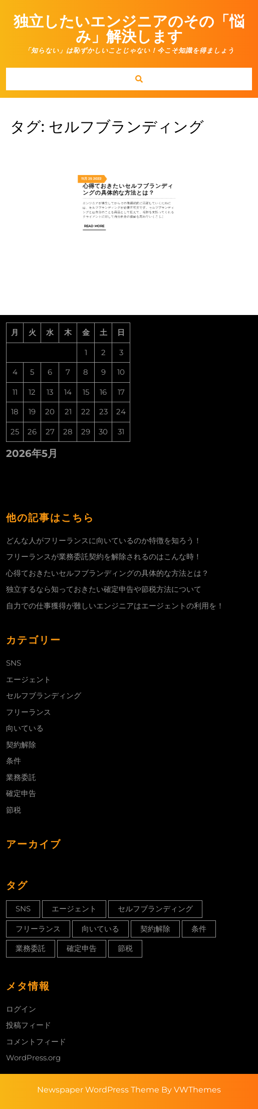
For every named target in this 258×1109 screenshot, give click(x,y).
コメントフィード (36, 1041)
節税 (13, 810)
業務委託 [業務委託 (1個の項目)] (31, 948)
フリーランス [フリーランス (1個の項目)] (38, 928)
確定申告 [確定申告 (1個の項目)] (82, 948)
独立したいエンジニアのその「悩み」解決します (129, 29)
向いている (25, 728)
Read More (114, 145)
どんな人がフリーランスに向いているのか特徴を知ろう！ (103, 540)
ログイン (21, 1009)
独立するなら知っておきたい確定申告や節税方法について (103, 589)
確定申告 (21, 793)
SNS (13, 663)
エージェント (28, 679)
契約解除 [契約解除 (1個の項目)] (155, 928)
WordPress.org (33, 1057)
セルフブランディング (43, 695)
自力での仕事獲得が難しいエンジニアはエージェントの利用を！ (115, 605)
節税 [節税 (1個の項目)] (125, 948)
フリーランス (28, 712)
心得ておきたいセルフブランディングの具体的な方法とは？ (128, 128)
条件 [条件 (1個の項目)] (198, 928)
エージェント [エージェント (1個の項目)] (74, 908)
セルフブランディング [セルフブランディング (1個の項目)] (155, 908)
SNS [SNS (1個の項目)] (23, 908)
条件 (13, 760)
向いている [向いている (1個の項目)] (100, 928)
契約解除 (21, 744)
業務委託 (21, 777)
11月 (108, 123)
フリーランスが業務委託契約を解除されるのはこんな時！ (103, 556)
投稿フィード (28, 1025)
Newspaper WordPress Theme (98, 1089)
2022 (115, 123)
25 (111, 123)
